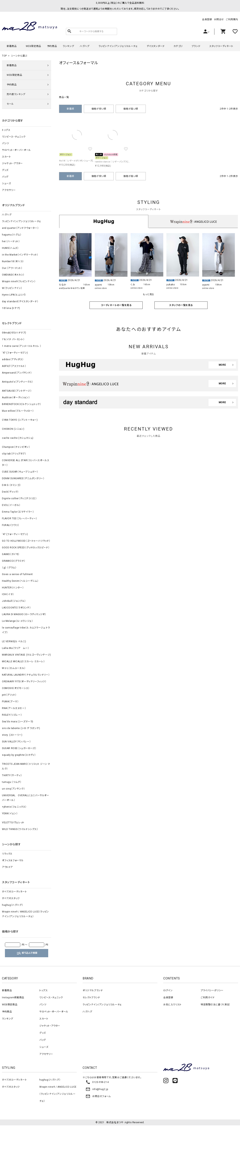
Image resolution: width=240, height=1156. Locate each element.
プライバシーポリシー (212, 990)
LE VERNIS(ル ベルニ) (14, 641)
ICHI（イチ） (8, 594)
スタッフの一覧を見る (181, 305)
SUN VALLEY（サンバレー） (16, 741)
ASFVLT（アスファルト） (14, 366)
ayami (98, 284)
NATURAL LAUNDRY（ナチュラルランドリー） (26, 674)
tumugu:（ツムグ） (11, 782)
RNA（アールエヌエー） (14, 708)
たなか (62, 284)
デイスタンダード (156, 46)
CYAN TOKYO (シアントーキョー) (20, 420)
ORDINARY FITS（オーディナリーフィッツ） (24, 681)
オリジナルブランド (93, 990)
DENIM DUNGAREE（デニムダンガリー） (23, 478)
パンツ (5, 143)
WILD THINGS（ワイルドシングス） (20, 829)
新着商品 (12, 46)
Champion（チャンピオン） (16, 447)
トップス (6, 130)
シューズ (6, 183)
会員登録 (207, 19)
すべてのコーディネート (14, 891)
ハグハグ (84, 46)
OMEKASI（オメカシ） (13, 274)
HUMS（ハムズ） (10, 248)
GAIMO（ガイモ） (10, 554)
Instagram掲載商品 (13, 997)
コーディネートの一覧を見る (116, 305)
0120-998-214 (97, 1082)
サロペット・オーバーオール (16, 150)
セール (10, 104)
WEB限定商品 (33, 46)
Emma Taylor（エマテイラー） (18, 511)
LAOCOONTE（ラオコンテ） (16, 607)
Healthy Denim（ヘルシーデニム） (20, 581)
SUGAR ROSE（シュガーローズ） (19, 748)
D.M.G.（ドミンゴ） (11, 485)
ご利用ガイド (208, 997)
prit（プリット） (9, 694)
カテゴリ (178, 46)
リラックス (7, 853)
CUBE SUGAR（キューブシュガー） (20, 471)
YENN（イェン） (10, 813)
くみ (133, 284)
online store (101, 288)
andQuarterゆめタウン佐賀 (72, 288)
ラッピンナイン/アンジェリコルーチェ (118, 46)
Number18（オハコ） (13, 261)
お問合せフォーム (98, 1096)
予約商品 (52, 46)
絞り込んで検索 (27, 953)
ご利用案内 (232, 19)
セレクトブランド (91, 997)
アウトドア (7, 867)
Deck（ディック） (10, 491)
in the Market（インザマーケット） (20, 254)
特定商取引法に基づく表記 (215, 1004)
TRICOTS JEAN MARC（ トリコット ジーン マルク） (26, 766)
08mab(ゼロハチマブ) (14, 332)
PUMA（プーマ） (10, 701)
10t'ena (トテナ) (11, 308)
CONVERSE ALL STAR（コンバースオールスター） (25, 462)
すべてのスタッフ (11, 898)
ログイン (168, 990)
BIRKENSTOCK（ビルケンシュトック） (21, 404)
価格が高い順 (130, 108)
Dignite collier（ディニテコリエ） (19, 498)
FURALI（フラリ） (10, 525)
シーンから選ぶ (19, 55)
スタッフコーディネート (221, 46)
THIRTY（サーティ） (12, 775)
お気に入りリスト (172, 1004)
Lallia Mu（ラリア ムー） (15, 648)
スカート (6, 156)
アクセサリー (9, 190)
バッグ (5, 176)
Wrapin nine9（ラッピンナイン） (19, 281)
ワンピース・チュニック (14, 136)
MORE (222, 365)
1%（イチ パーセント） (13, 339)
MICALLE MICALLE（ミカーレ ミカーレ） (23, 661)
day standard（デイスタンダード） (20, 301)
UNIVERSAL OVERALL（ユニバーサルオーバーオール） (25, 798)
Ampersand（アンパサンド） (17, 372)
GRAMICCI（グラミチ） (13, 561)
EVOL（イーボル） (11, 505)
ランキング (68, 46)
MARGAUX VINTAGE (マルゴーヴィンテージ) (26, 654)
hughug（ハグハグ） (12, 905)
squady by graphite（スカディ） (19, 755)
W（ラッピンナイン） (12, 288)
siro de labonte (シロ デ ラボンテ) (21, 728)
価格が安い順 (98, 108)
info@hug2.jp (97, 1089)
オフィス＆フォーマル (13, 860)
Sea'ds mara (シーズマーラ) (17, 721)
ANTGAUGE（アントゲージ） (17, 390)
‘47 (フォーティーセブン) (15, 352)
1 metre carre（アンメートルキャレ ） (21, 346)
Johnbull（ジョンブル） (14, 601)
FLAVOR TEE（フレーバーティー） (19, 518)
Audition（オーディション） (16, 397)
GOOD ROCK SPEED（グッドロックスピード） (25, 547)
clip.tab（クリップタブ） (14, 453)
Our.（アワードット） (12, 268)
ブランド (196, 46)
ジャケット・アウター (12, 163)
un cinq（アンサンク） (13, 788)
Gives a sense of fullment (17, 574)
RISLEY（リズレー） (12, 715)
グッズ (5, 170)
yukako (170, 284)
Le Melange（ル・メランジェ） (17, 621)
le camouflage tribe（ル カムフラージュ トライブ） (26, 630)
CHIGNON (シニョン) (13, 429)
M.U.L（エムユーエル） (14, 668)
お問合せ (219, 19)
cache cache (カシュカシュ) (17, 438)
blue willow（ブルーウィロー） (18, 410)
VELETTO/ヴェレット (13, 822)
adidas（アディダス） (13, 359)
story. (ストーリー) (12, 735)
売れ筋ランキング (16, 94)
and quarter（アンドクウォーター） (20, 228)
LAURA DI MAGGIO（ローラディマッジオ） (24, 614)
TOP (4, 55)
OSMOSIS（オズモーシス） (16, 688)
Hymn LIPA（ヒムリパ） (14, 294)
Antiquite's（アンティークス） (17, 381)
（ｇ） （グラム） (9, 567)
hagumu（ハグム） (11, 234)
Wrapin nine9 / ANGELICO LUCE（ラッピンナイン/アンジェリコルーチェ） (25, 914)
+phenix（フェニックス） (14, 806)
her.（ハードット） (11, 241)
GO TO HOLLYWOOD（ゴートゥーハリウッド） (26, 541)
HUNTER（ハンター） (13, 587)
